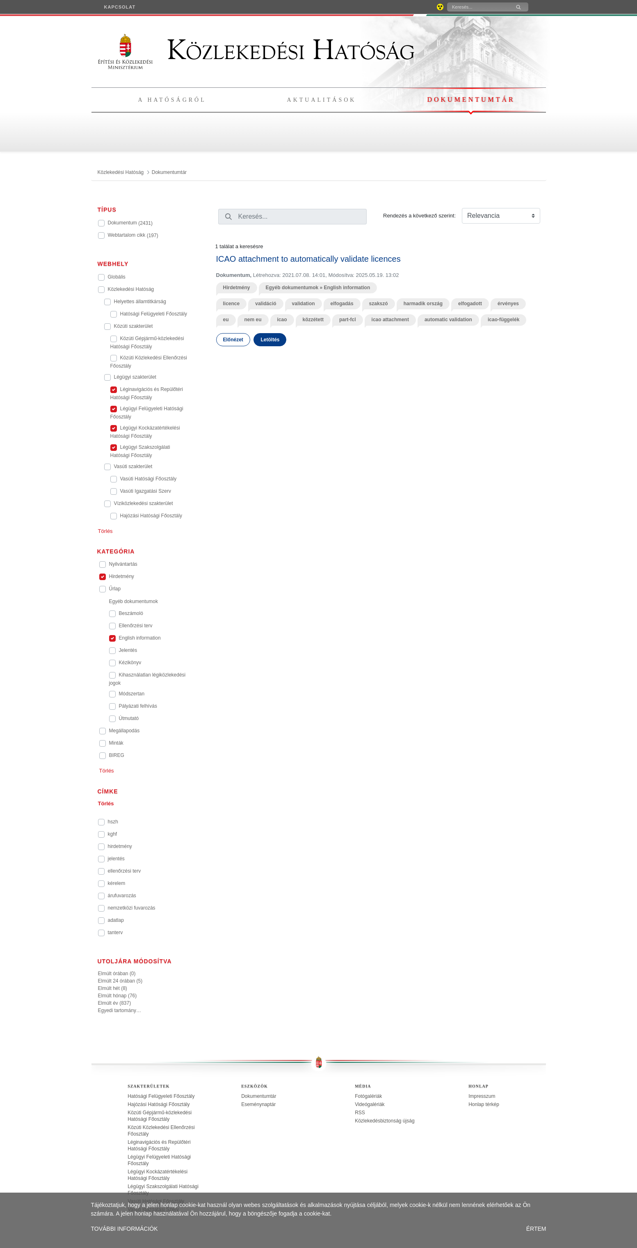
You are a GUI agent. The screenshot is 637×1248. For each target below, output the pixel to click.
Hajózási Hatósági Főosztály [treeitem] (159, 1104)
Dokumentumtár (471, 99)
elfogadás (342, 303)
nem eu (253, 319)
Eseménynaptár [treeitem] (258, 1104)
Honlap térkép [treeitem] (483, 1104)
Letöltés (269, 340)
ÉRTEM (536, 1228)
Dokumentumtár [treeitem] (258, 1096)
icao (282, 319)
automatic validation (448, 319)
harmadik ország (423, 303)
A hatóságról (172, 100)
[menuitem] (120, 7)
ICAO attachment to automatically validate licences (308, 258)
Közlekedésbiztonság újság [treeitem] (384, 1121)
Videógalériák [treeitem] (370, 1104)
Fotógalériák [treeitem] (368, 1096)
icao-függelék (503, 319)
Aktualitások (321, 100)
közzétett (313, 319)
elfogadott (470, 303)
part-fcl (347, 319)
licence (231, 303)
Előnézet (233, 340)
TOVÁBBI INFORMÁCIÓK (124, 1228)
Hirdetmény (236, 287)
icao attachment (390, 319)
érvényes (508, 303)
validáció (265, 303)
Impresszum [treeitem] (481, 1096)
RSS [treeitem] (360, 1112)
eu (226, 319)
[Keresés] (478, 6)
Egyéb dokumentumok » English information (318, 287)
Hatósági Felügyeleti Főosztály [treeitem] (161, 1096)
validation (303, 303)
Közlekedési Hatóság (256, 50)
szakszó (378, 303)
